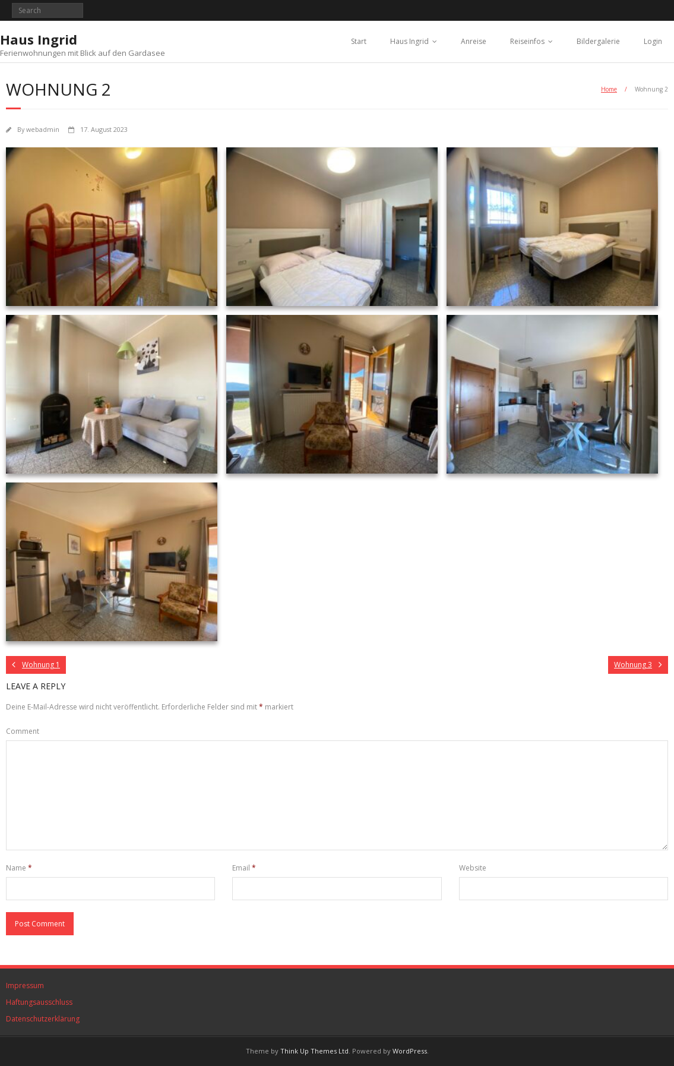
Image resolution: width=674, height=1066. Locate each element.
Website (472, 868)
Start (358, 41)
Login (653, 41)
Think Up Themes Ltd (314, 1050)
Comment (22, 731)
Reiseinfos (527, 41)
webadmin (42, 129)
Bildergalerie (598, 41)
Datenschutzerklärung (43, 1019)
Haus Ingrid (409, 41)
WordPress (410, 1050)
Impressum (25, 985)
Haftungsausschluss (39, 1002)
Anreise (473, 41)
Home (609, 89)
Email (244, 868)
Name (19, 868)
